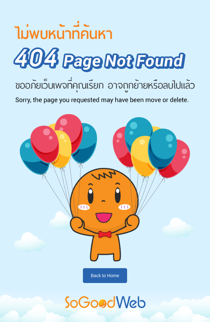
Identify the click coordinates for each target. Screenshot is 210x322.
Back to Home (105, 275)
